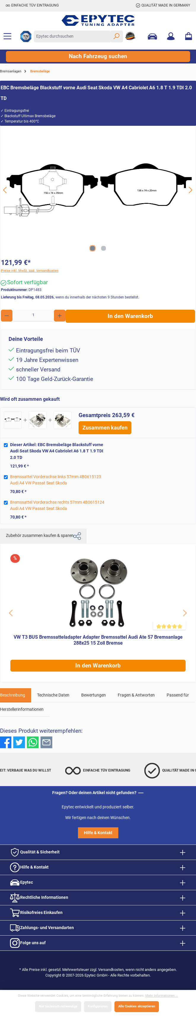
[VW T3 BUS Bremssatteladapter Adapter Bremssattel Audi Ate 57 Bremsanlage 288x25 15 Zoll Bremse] (97, 593)
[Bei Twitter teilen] (19, 742)
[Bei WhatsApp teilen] (32, 742)
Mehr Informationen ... (161, 996)
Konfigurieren (98, 1006)
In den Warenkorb (130, 316)
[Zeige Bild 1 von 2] (92, 248)
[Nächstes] (190, 190)
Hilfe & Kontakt (98, 832)
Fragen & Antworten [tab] (136, 695)
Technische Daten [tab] (53, 695)
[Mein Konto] (170, 36)
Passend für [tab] (178, 695)
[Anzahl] (33, 316)
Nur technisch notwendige (58, 1006)
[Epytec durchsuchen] (72, 36)
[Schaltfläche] (11, 613)
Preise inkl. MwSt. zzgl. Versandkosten (29, 271)
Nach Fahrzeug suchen (98, 56)
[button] (77, 536)
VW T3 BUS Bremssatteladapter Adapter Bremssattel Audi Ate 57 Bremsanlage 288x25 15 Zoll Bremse (98, 640)
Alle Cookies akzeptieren (136, 1006)
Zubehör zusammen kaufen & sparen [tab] (43, 536)
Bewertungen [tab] (93, 695)
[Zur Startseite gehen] (98, 20)
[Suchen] (116, 36)
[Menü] (7, 36)
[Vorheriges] (5, 190)
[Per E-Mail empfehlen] (46, 742)
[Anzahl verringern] (6, 316)
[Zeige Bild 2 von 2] (103, 248)
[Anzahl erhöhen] (60, 316)
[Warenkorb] (188, 36)
